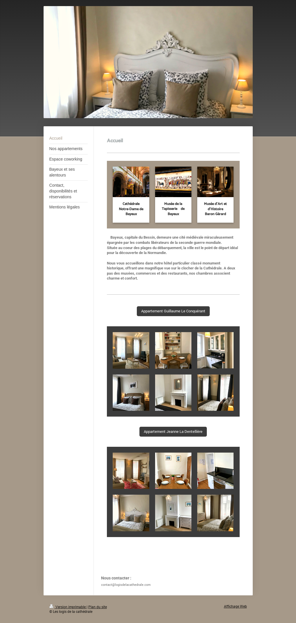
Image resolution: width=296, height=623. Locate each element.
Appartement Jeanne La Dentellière (173, 431)
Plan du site (97, 607)
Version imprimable (68, 607)
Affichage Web (235, 606)
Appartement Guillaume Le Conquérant (173, 311)
